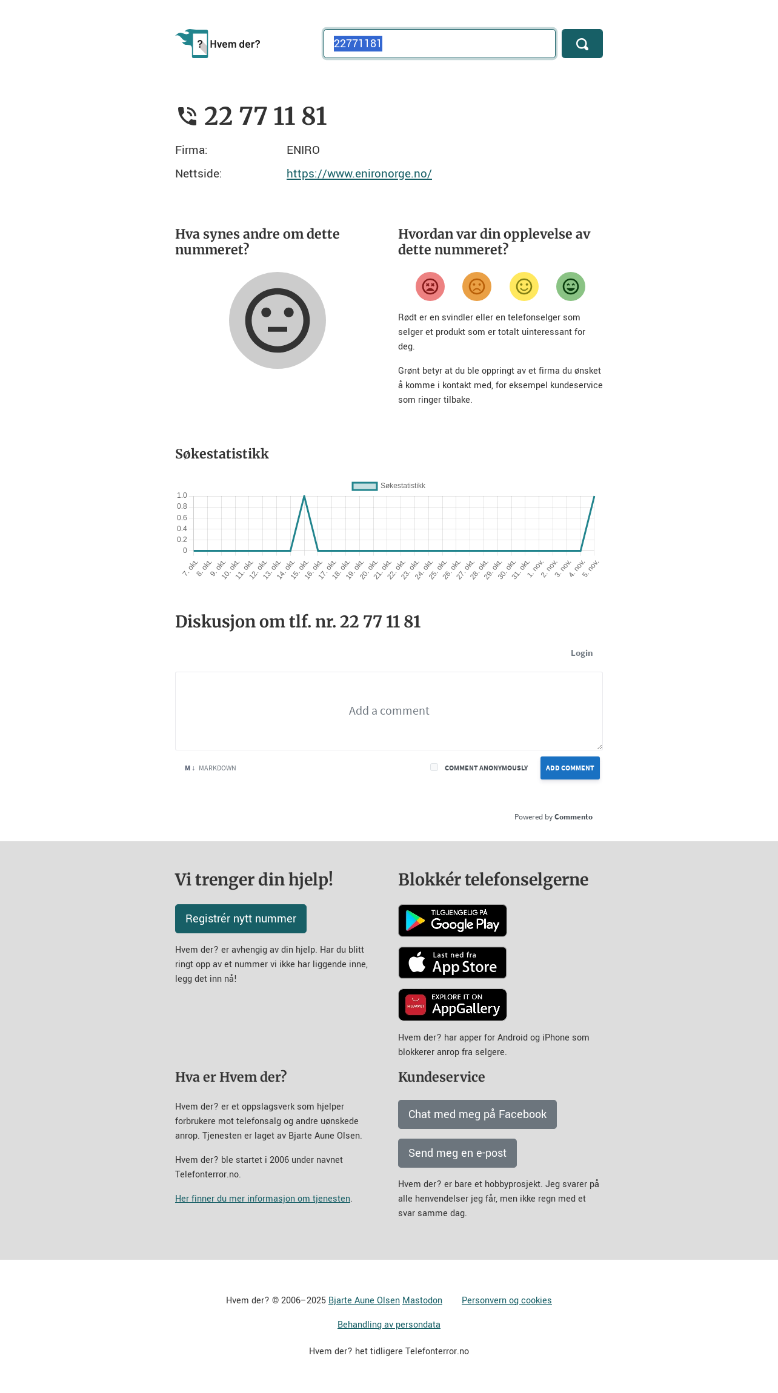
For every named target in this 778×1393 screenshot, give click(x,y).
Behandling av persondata (389, 1325)
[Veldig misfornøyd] (430, 286)
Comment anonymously (486, 767)
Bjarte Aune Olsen (364, 1300)
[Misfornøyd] (476, 286)
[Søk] (582, 43)
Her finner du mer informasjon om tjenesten (262, 1199)
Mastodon (422, 1300)
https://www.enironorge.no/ (359, 173)
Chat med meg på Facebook (477, 1114)
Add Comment (570, 767)
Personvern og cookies (507, 1300)
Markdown (210, 767)
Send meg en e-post (457, 1153)
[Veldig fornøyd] (570, 286)
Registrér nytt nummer (240, 919)
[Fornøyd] (524, 286)
